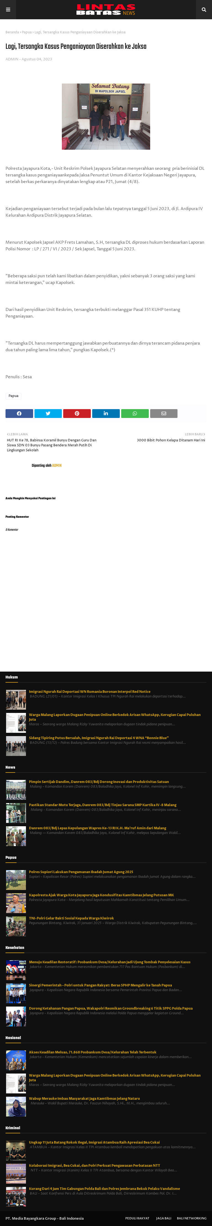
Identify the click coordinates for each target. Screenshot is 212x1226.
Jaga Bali (163, 1218)
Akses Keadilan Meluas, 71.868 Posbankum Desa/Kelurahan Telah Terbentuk (93, 1052)
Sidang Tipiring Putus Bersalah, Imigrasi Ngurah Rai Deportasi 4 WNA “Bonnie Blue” (99, 738)
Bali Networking (191, 1218)
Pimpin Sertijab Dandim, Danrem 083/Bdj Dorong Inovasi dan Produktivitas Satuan (99, 782)
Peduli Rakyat (137, 1218)
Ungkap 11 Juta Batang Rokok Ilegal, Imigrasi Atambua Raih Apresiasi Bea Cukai (94, 1142)
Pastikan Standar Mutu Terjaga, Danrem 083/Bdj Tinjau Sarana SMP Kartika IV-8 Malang (102, 805)
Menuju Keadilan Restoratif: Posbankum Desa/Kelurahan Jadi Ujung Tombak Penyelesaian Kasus (109, 962)
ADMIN (12, 59)
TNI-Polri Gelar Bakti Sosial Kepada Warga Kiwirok (71, 918)
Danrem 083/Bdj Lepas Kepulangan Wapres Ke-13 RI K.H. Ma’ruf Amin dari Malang (97, 828)
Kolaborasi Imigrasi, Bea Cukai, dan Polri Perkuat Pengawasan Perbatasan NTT (94, 1165)
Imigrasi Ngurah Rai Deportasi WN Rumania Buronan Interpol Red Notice (89, 692)
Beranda (12, 32)
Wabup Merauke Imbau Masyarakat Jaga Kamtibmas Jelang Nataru (84, 1098)
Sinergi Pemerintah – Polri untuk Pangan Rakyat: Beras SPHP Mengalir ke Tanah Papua (100, 985)
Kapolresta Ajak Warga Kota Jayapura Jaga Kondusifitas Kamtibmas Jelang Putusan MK (101, 895)
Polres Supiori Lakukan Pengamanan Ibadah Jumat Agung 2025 (81, 872)
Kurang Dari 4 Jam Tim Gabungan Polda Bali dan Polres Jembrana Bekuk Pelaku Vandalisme (104, 1189)
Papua (27, 32)
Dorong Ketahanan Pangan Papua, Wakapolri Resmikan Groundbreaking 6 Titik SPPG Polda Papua (111, 1008)
